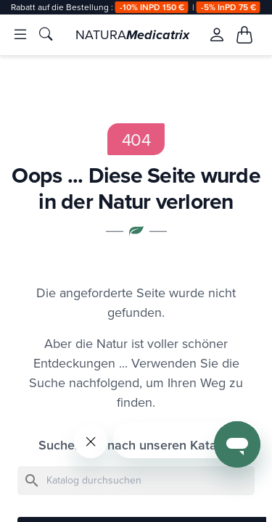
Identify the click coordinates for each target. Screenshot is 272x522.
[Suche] (136, 480)
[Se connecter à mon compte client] (216, 35)
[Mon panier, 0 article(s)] (244, 35)
